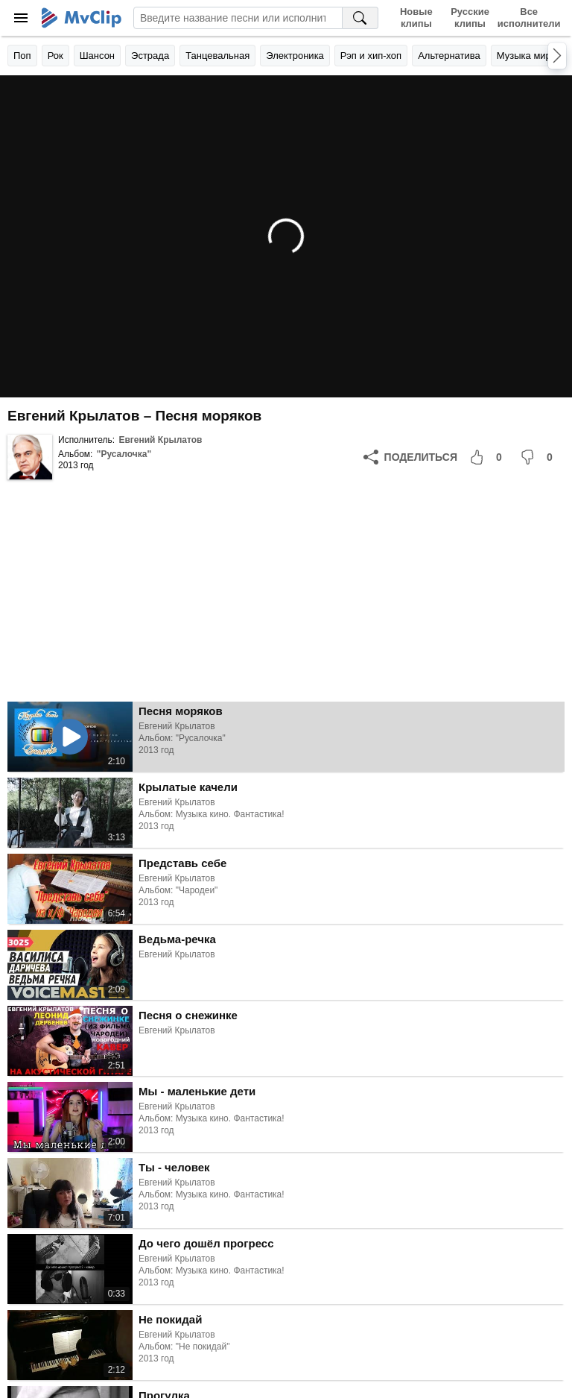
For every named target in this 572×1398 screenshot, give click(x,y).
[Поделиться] (410, 457)
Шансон (97, 55)
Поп (22, 55)
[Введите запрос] (238, 18)
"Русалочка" (124, 454)
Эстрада (150, 55)
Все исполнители (529, 17)
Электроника (295, 55)
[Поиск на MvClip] (360, 18)
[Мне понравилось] (488, 457)
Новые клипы (416, 17)
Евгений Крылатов (160, 440)
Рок (55, 55)
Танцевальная (217, 55)
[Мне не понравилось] (539, 457)
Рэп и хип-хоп (370, 55)
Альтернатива (449, 55)
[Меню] (21, 18)
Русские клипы (470, 17)
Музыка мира (526, 55)
